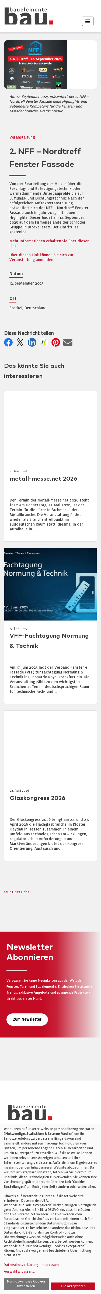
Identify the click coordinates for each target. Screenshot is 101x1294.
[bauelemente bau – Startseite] (28, 1114)
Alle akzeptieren (73, 1286)
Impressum (50, 1265)
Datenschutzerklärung (21, 1265)
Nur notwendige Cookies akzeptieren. (26, 1284)
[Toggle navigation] (87, 21)
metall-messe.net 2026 (43, 479)
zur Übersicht (17, 892)
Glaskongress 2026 (37, 798)
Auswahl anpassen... (19, 1271)
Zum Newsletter (27, 1019)
